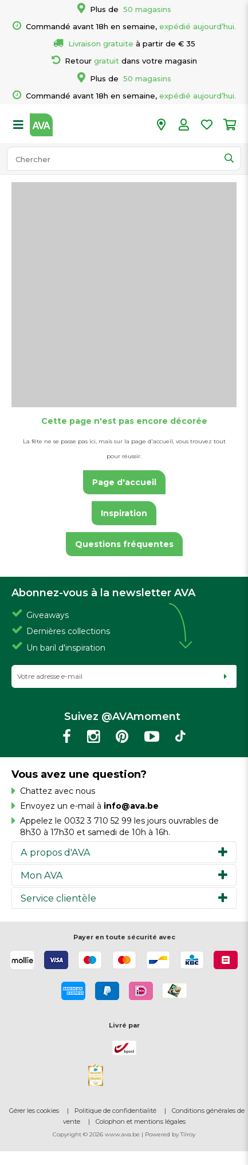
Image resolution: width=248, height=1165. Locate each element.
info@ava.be (131, 806)
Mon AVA (42, 875)
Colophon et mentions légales (141, 1121)
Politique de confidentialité (115, 1111)
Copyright (67, 1134)
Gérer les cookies (34, 1111)
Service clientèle (58, 898)
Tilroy (187, 1134)
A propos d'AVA (55, 852)
